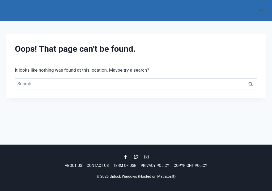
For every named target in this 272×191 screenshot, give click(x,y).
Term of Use (124, 165)
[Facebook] (125, 157)
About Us (73, 165)
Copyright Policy (190, 165)
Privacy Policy (155, 165)
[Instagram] (146, 157)
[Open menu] (261, 10)
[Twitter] (136, 157)
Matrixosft (165, 176)
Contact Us (98, 165)
